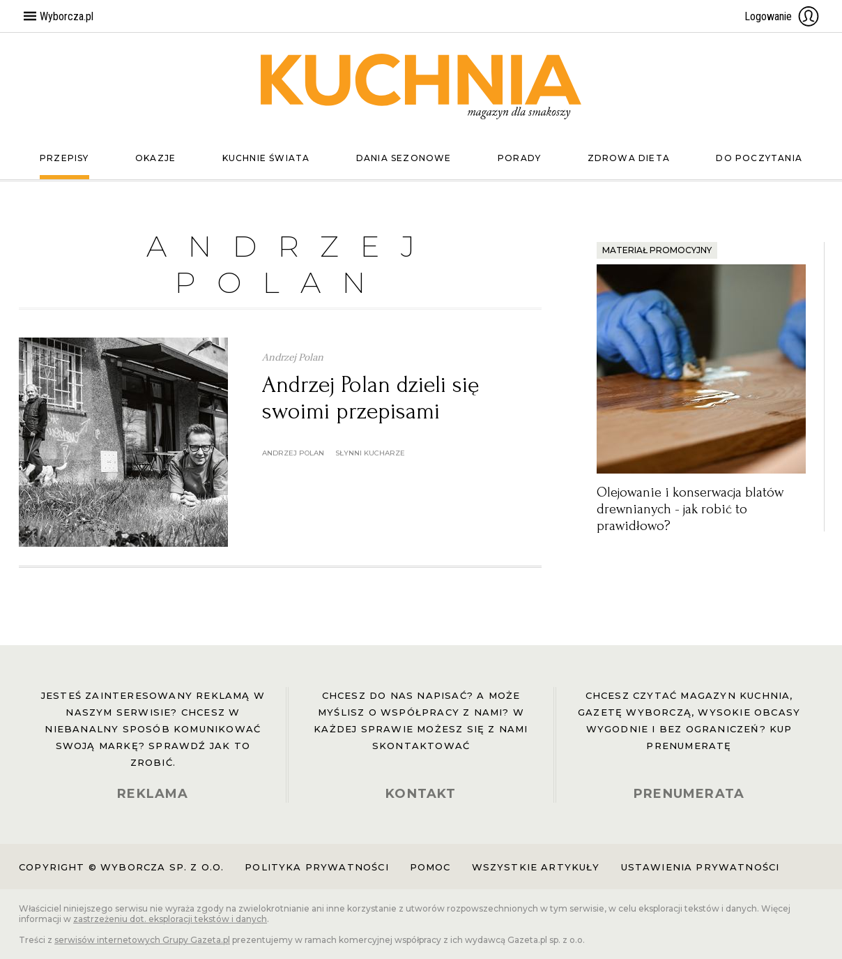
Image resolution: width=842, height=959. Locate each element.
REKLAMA (152, 793)
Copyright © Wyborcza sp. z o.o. (121, 867)
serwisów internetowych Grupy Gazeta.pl (142, 940)
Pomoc (430, 867)
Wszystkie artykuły (536, 867)
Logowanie (782, 16)
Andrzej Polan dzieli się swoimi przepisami (370, 398)
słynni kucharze (370, 453)
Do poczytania (759, 158)
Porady (519, 158)
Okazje (155, 158)
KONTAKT (420, 793)
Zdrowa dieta (629, 158)
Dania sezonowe (404, 158)
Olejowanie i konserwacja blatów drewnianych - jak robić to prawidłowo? (690, 509)
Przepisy (64, 158)
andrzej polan (293, 453)
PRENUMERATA (689, 793)
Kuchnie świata (266, 158)
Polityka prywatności (316, 867)
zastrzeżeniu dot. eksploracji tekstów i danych (170, 919)
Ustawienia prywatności (700, 867)
